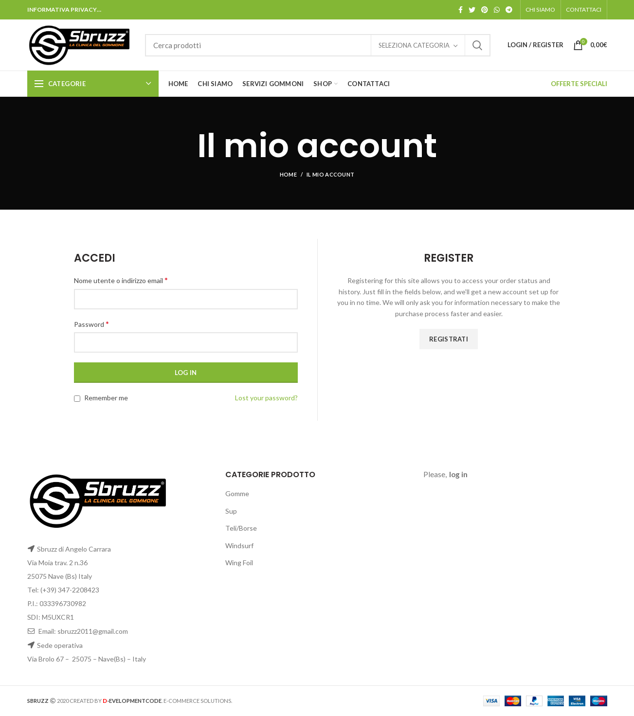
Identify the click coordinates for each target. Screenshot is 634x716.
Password (91, 323)
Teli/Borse (241, 528)
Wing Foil (239, 562)
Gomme (237, 493)
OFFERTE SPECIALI (579, 84)
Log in (186, 372)
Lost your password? (266, 398)
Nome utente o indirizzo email (121, 280)
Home (288, 174)
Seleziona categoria (414, 45)
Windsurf (239, 545)
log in (458, 474)
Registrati (448, 339)
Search (477, 45)
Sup (231, 511)
